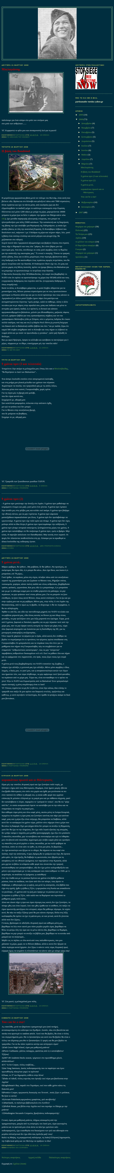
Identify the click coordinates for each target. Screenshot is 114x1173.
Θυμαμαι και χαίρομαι (85, 253)
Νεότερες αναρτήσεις (11, 1157)
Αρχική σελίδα (34, 1157)
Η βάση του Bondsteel (16, 151)
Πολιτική (79, 230)
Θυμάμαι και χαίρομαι (17, 1147)
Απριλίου (85, 159)
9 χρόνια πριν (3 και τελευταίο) (21, 364)
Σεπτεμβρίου (87, 137)
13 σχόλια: (44, 1006)
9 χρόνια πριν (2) (12, 499)
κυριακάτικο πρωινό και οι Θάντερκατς (27, 780)
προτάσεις (79, 257)
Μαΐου (84, 155)
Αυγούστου (86, 141)
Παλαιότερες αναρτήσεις (59, 1157)
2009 (81, 115)
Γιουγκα (78, 249)
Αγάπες (10, 548)
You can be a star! (13, 1022)
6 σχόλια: (43, 486)
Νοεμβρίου (86, 128)
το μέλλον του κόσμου (18, 137)
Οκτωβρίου (86, 132)
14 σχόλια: (44, 764)
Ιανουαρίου (86, 207)
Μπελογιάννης (11, 69)
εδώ (3, 218)
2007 (81, 212)
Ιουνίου (84, 150)
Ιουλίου (85, 146)
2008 (81, 119)
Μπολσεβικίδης (61, 368)
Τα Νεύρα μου (13, 350)
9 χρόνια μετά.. (11, 562)
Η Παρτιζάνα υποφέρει (18, 488)
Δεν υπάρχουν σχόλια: (51, 546)
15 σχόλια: (45, 1145)
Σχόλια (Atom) (19, 1164)
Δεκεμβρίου (86, 123)
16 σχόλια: (45, 135)
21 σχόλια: (44, 348)
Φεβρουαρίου (87, 202)
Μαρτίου (85, 164)
